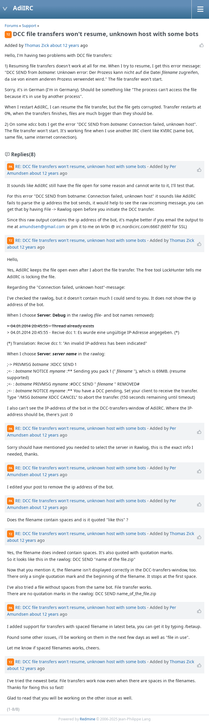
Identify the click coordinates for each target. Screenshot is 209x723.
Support (29, 25)
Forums (11, 25)
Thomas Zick (37, 45)
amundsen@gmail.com (42, 226)
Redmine (87, 719)
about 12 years (64, 45)
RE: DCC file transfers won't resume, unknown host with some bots (80, 166)
